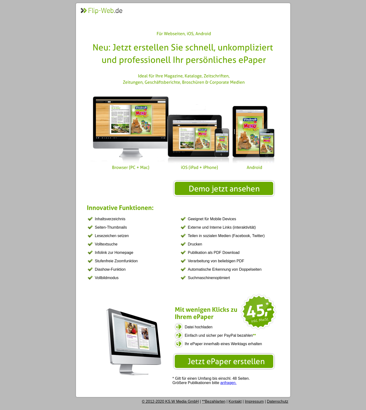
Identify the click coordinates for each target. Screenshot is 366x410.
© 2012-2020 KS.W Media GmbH (170, 401)
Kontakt (235, 401)
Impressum (254, 401)
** (254, 335)
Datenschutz (277, 401)
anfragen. (228, 383)
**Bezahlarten (213, 401)
